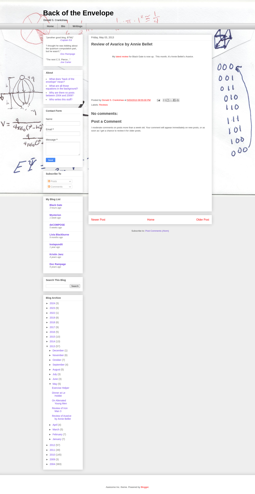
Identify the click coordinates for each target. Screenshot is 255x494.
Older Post (202, 219)
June (55, 379)
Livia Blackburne (59, 234)
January (57, 439)
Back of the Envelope (78, 13)
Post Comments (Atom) (157, 231)
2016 (53, 332)
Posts (52, 181)
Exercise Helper (60, 387)
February (57, 434)
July (55, 374)
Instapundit (56, 244)
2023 (53, 308)
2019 (53, 317)
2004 (53, 464)
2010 (53, 454)
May (55, 383)
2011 (53, 450)
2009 (53, 459)
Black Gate (56, 205)
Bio (63, 26)
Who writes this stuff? (60, 99)
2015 (53, 336)
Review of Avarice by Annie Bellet (61, 417)
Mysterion (55, 215)
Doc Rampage (58, 264)
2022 (53, 313)
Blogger (144, 487)
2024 (53, 303)
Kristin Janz (56, 254)
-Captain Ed (66, 40)
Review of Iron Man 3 (60, 410)
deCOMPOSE (57, 224)
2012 (53, 445)
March (56, 429)
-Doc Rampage (67, 54)
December (58, 350)
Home (50, 26)
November (58, 355)
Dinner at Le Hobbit (58, 394)
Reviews (103, 104)
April (55, 424)
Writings (77, 26)
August (56, 369)
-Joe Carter (65, 62)
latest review (122, 56)
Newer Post (98, 219)
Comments (55, 186)
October (57, 360)
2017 (53, 327)
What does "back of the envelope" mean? (60, 80)
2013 (53, 346)
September (58, 364)
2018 (53, 322)
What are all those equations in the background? (62, 87)
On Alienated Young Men (59, 402)
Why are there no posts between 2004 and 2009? (60, 94)
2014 (53, 341)
